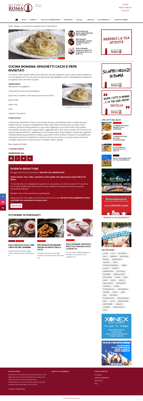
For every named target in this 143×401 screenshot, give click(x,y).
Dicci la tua (125, 10)
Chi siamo (125, 4)
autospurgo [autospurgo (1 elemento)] (122, 253)
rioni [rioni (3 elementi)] (104, 295)
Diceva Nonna (121, 19)
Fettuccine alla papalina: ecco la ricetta (119, 149)
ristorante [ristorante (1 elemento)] (113, 295)
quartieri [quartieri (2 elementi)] (106, 292)
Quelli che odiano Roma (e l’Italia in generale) (122, 159)
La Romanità (104, 19)
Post (116, 155)
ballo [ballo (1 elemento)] (105, 256)
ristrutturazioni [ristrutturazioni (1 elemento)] (122, 298)
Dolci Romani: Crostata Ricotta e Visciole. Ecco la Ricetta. (79, 246)
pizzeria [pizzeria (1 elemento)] (116, 286)
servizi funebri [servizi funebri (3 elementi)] (107, 304)
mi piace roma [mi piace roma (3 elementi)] (107, 277)
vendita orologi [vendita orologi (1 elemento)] (119, 307)
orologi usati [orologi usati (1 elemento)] (120, 283)
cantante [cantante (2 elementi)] (106, 262)
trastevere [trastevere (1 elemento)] (106, 307)
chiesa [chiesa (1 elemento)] (115, 262)
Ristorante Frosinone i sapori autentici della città (48, 247)
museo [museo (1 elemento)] (105, 280)
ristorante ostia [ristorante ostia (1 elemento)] (108, 298)
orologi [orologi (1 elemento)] (121, 280)
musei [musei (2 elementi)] (125, 277)
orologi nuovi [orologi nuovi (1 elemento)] (108, 283)
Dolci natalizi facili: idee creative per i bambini (20, 246)
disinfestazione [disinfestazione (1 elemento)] (108, 271)
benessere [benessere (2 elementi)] (114, 256)
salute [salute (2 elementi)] (112, 301)
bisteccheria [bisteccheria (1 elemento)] (124, 256)
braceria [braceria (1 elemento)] (106, 259)
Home (10, 26)
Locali (79, 19)
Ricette (17, 26)
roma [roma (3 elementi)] (105, 301)
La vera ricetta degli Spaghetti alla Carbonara (121, 127)
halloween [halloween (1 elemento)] (106, 274)
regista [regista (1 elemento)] (115, 292)
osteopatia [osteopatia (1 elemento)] (106, 286)
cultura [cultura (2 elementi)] (106, 268)
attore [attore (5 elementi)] (105, 253)
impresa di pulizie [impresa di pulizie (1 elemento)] (119, 274)
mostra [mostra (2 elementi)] (117, 277)
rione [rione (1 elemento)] (123, 292)
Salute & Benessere (50, 19)
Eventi (33, 19)
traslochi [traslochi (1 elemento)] (119, 304)
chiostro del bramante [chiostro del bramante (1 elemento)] (110, 265)
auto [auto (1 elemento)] (113, 253)
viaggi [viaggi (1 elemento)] (105, 310)
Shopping (68, 19)
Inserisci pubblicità (125, 7)
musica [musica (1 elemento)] (113, 280)
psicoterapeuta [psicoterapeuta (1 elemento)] (123, 289)
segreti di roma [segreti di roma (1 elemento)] (123, 301)
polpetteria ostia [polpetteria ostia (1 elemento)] (108, 289)
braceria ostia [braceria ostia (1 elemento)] (116, 259)
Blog (24, 19)
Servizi (90, 19)
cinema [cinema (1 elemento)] (124, 265)
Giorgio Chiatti (17, 148)
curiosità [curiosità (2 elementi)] (115, 268)
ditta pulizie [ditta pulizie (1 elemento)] (121, 271)
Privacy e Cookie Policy (16, 389)
